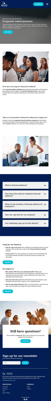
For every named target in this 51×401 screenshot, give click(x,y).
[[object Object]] (24, 399)
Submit (25, 362)
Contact (29, 388)
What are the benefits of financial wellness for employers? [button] (25, 211)
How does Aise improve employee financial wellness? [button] (25, 200)
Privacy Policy (25, 397)
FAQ (4, 390)
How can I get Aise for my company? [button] (25, 221)
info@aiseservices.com (9, 380)
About (28, 386)
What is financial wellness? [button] (25, 191)
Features (5, 388)
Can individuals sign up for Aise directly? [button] (25, 229)
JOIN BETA (38, 4)
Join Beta (5, 386)
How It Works (6, 393)
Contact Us (25, 341)
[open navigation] (47, 4)
